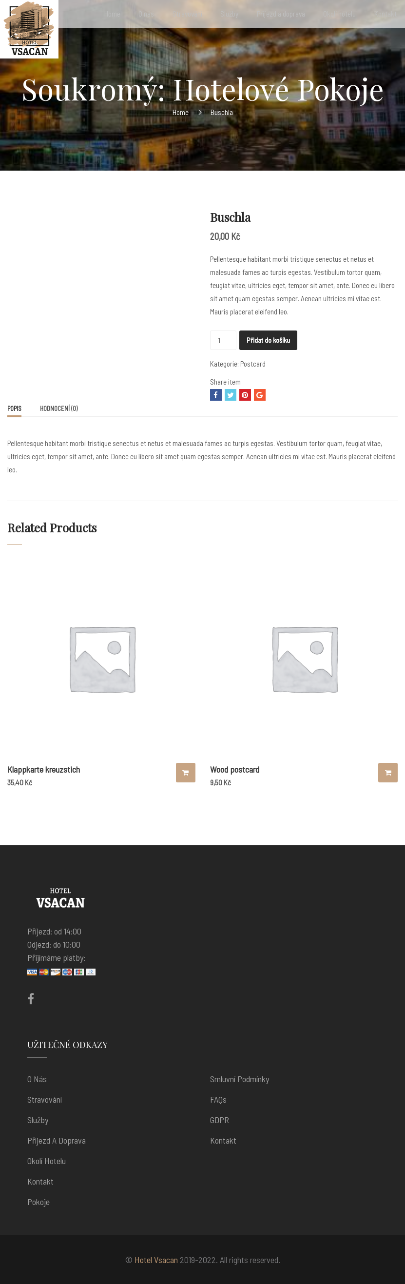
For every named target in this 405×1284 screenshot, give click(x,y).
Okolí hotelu (46, 1160)
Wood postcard (234, 769)
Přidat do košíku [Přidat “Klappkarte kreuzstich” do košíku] (185, 772)
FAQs (218, 1099)
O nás (37, 1078)
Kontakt (40, 1181)
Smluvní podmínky (239, 1078)
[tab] (14, 409)
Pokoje (38, 1201)
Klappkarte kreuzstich (43, 769)
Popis (14, 408)
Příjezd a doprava (56, 1140)
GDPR (219, 1119)
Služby (37, 1119)
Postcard (253, 363)
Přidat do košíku (268, 340)
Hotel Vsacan (156, 1259)
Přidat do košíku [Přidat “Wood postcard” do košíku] (388, 772)
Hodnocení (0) (58, 408)
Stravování (44, 1099)
